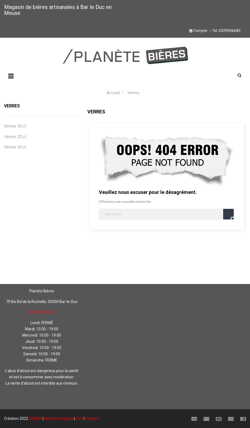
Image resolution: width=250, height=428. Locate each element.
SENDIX (35, 418)
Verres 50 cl (15, 147)
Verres (12, 105)
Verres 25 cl (15, 136)
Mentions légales (58, 418)
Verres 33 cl (15, 126)
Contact (92, 418)
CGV (79, 418)
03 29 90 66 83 (41, 312)
